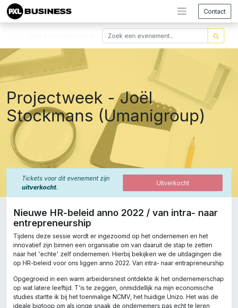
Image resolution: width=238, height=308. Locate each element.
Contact (215, 11)
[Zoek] (216, 35)
